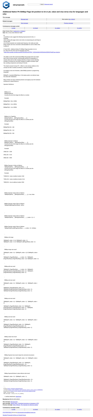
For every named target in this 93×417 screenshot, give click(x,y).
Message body (24, 19)
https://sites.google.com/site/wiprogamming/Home (22, 391)
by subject (57, 28)
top (70, 19)
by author (79, 28)
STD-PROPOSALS (7, 412)
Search (42, 4)
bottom (73, 19)
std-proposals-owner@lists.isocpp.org (26, 412)
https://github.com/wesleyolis (15, 388)
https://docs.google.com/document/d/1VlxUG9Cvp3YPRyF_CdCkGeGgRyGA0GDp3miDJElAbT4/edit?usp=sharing (31, 52)
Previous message (68, 23)
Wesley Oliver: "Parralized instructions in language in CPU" (25, 403)
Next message (24, 23)
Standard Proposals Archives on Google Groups (14, 415)
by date (13, 28)
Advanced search (48, 4)
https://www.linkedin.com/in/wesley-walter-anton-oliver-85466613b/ (25, 389)
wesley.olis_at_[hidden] (19, 31)
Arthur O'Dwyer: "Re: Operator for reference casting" (25, 404)
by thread (35, 28)
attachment (18, 396)
